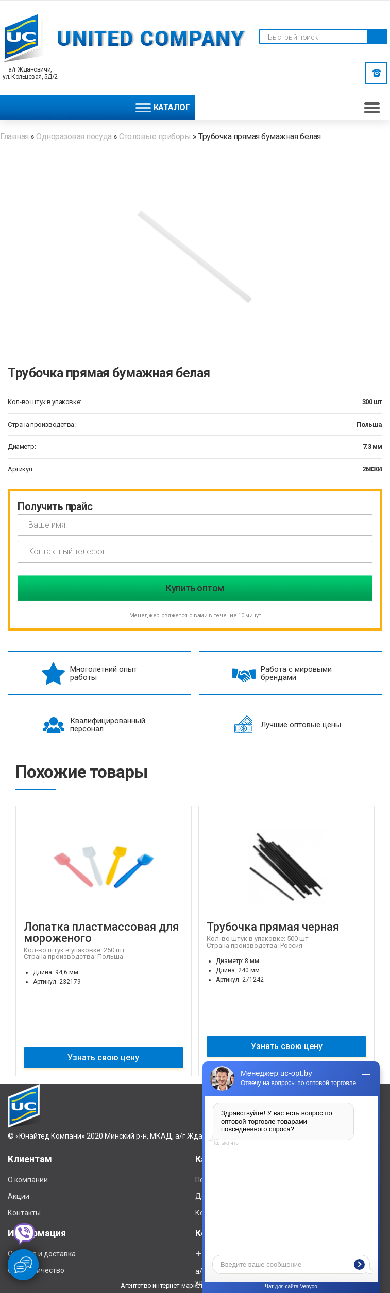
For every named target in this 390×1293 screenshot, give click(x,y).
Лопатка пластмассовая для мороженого (101, 932)
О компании (28, 1180)
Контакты (24, 1213)
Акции (18, 1196)
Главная (15, 137)
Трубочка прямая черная (273, 926)
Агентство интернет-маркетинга (168, 1285)
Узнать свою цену (103, 1057)
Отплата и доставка (42, 1254)
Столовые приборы (155, 137)
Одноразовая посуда (73, 137)
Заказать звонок (376, 73)
